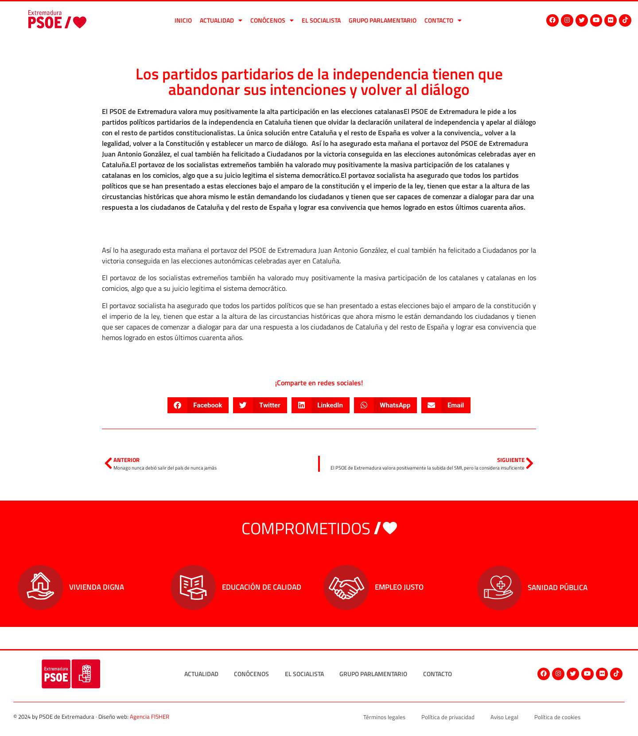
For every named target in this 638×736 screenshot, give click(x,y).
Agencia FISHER (149, 716)
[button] (198, 405)
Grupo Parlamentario (382, 20)
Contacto (443, 20)
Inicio (183, 20)
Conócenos (272, 20)
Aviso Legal (504, 717)
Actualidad (221, 20)
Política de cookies (557, 717)
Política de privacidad (448, 717)
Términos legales (384, 717)
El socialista (321, 20)
